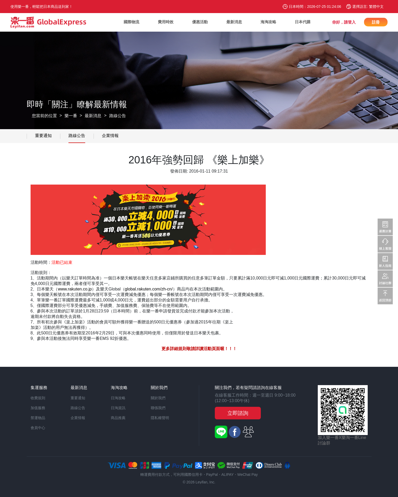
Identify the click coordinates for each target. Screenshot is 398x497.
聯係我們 (158, 408)
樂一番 (71, 115)
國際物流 (131, 22)
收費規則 (38, 398)
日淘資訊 (118, 408)
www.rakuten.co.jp (75, 289)
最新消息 (234, 22)
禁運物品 (38, 418)
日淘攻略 (118, 398)
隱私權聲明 (160, 418)
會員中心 (38, 428)
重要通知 (43, 135)
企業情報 (110, 135)
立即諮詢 (237, 413)
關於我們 (158, 398)
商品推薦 (118, 418)
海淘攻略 (268, 22)
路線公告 (117, 115)
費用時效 (166, 22)
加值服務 (38, 408)
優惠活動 (200, 22)
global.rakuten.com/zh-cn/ (149, 289)
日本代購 (302, 22)
